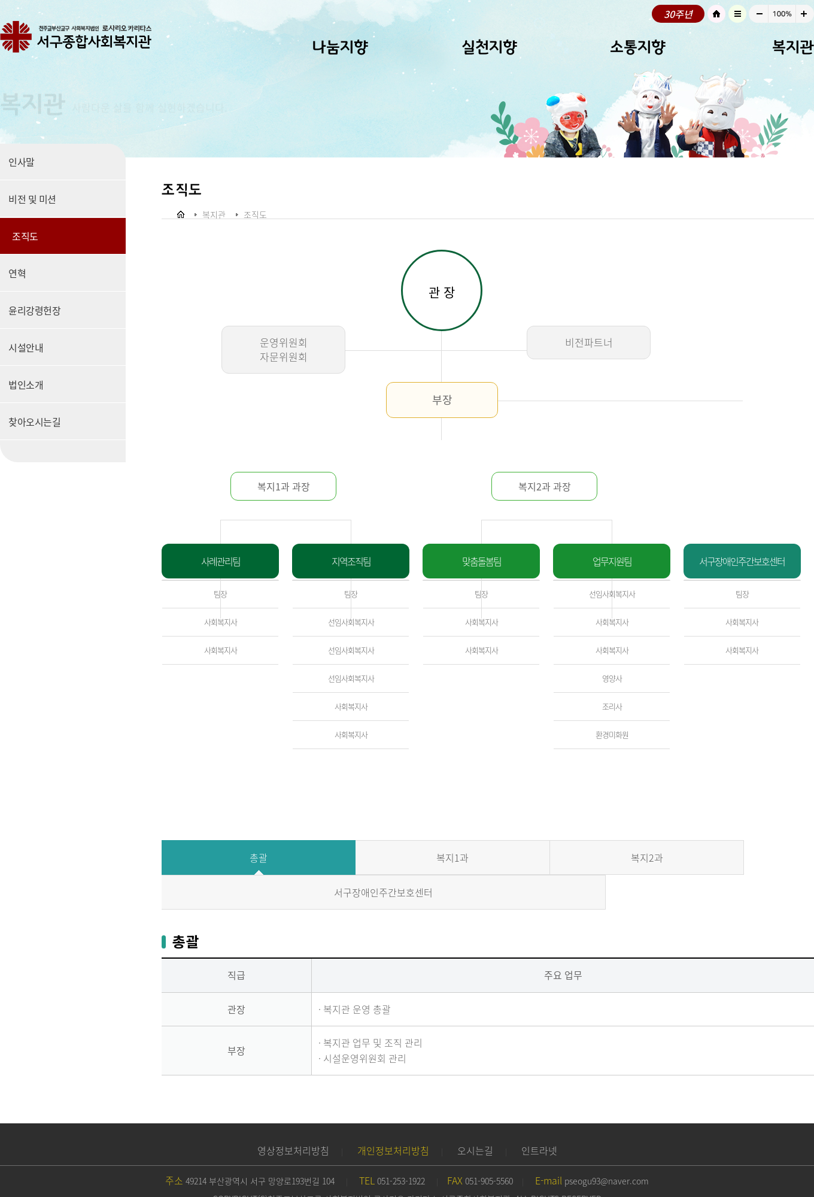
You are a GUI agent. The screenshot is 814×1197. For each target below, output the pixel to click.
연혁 (17, 273)
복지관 (793, 47)
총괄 (243, 857)
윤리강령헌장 (34, 310)
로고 (90, 38)
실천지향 (489, 47)
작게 (758, 14)
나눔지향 (340, 47)
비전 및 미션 (32, 199)
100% (782, 14)
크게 (805, 14)
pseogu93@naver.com (606, 1146)
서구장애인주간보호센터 (732, 857)
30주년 (678, 14)
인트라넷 (539, 1115)
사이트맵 (737, 14)
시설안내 (25, 347)
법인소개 (25, 384)
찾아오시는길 (34, 421)
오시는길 (475, 1115)
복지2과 (569, 857)
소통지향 (638, 47)
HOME (716, 14)
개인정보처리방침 (393, 1115)
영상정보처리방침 (293, 1115)
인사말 (21, 161)
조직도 (25, 236)
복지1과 (406, 857)
